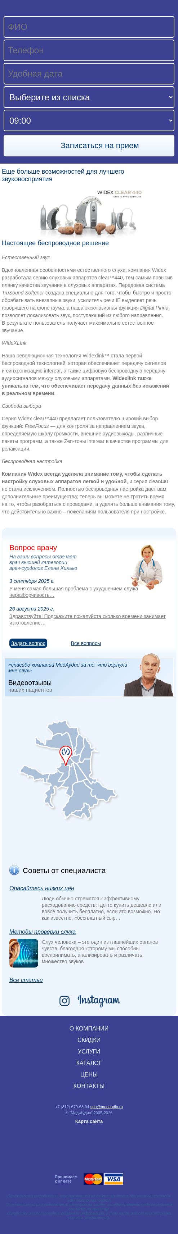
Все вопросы (86, 643)
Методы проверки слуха (42, 932)
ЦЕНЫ (89, 1074)
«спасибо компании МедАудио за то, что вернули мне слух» (90, 677)
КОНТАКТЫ (89, 1086)
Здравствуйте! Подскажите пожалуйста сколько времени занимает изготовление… (87, 619)
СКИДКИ (89, 1040)
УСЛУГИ (89, 1051)
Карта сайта (89, 1121)
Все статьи (26, 980)
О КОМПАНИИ (89, 1028)
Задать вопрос (28, 643)
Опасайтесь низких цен (41, 888)
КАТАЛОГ (89, 1063)
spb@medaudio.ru (106, 1107)
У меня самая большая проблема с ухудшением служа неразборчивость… (73, 592)
